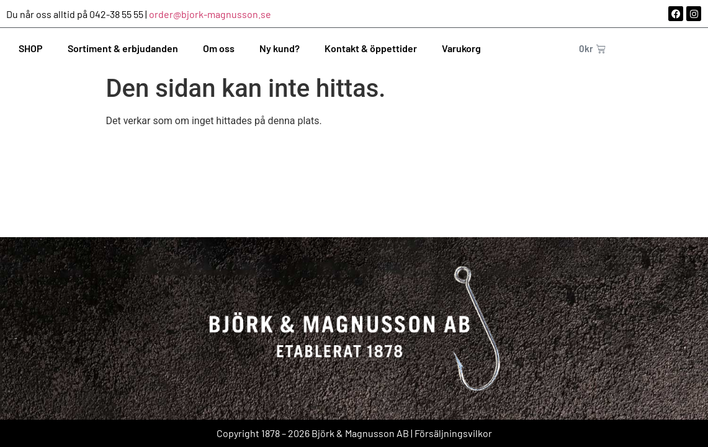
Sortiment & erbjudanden (123, 48)
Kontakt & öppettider (371, 48)
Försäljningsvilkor (453, 433)
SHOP (31, 48)
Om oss (219, 48)
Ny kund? (279, 48)
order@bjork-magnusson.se (210, 14)
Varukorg (461, 48)
